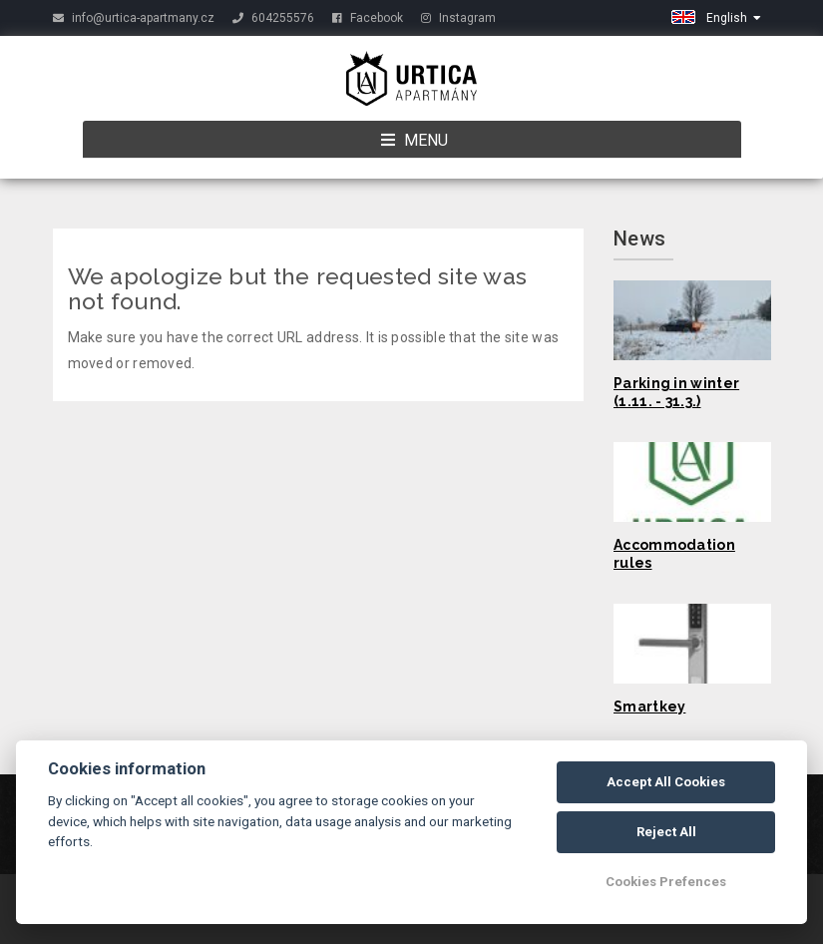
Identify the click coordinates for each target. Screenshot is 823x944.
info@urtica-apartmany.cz (133, 18)
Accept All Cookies (666, 781)
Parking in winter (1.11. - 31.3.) (676, 392)
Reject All (666, 831)
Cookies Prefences (666, 881)
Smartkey (649, 706)
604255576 (273, 18)
